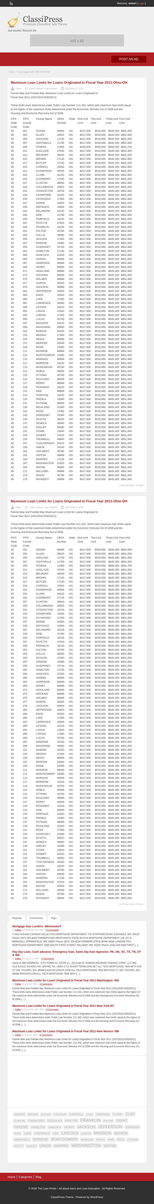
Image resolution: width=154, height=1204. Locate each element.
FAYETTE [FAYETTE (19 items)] (71, 1120)
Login (141, 3)
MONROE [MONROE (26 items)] (40, 1139)
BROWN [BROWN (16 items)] (33, 1114)
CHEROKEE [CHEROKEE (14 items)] (102, 1114)
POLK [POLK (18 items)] (120, 1139)
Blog (38, 1177)
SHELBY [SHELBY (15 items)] (31, 1146)
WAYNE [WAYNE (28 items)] (110, 1146)
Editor (18, 88)
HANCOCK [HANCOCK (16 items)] (54, 1127)
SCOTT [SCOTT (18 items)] (18, 1146)
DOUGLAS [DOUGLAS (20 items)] (54, 1120)
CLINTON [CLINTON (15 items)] (19, 1121)
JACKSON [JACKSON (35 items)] (86, 1127)
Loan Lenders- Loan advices (43, 88)
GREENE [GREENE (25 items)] (21, 1127)
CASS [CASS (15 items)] (89, 1114)
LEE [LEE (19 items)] (55, 1133)
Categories (25, 1177)
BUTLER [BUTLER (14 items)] (45, 1114)
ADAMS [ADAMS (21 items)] (19, 1114)
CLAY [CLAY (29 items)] (130, 1114)
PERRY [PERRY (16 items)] (100, 1139)
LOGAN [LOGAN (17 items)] (86, 1133)
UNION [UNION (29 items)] (45, 1146)
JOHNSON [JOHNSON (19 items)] (132, 1127)
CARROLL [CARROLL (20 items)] (76, 1114)
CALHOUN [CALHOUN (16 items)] (60, 1114)
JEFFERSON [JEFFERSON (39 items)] (110, 1127)
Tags (54, 918)
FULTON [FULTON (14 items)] (108, 1121)
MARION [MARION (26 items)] (121, 1133)
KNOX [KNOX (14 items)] (17, 1133)
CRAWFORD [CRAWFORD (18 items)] (36, 1120)
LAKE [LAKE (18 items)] (27, 1133)
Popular (17, 918)
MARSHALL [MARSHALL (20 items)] (22, 1139)
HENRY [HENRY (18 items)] (69, 1127)
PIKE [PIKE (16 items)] (111, 1139)
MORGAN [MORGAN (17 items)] (87, 1139)
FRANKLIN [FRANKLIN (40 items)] (90, 1120)
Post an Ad (128, 59)
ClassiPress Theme (62, 1197)
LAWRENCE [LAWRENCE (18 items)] (42, 1133)
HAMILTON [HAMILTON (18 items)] (38, 1127)
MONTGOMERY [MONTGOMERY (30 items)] (64, 1139)
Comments (36, 918)
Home (11, 72)
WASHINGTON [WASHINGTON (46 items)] (86, 1145)
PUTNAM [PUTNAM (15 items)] (133, 1139)
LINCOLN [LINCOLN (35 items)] (70, 1133)
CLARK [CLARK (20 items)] (118, 1114)
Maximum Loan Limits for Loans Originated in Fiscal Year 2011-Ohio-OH (69, 82)
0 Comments (52, 930)
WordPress (96, 1197)
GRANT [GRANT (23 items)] (121, 1120)
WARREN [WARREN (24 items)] (61, 1146)
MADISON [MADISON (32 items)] (102, 1133)
